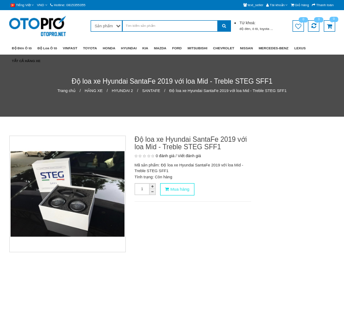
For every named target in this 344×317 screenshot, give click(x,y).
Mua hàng (177, 189)
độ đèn (245, 29)
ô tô (255, 29)
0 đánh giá (165, 156)
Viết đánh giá (189, 156)
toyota (265, 29)
